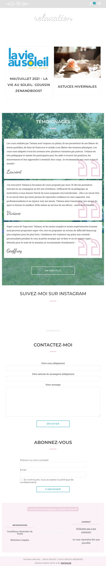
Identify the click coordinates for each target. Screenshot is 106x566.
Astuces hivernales (77, 86)
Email (23, 470)
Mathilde (66, 563)
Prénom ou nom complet (34, 460)
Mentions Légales (19, 539)
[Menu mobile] (98, 4)
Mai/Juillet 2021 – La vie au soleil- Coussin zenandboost (29, 85)
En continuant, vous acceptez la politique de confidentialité (46, 481)
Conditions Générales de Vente (20, 532)
